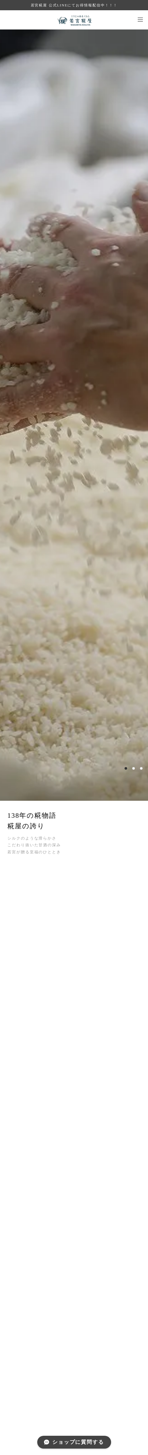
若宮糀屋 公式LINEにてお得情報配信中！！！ (74, 5)
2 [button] (133, 768)
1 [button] (126, 768)
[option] (74, 415)
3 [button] (141, 768)
